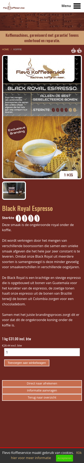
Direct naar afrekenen (42, 383)
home (6, 49)
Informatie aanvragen (42, 390)
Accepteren (64, 458)
